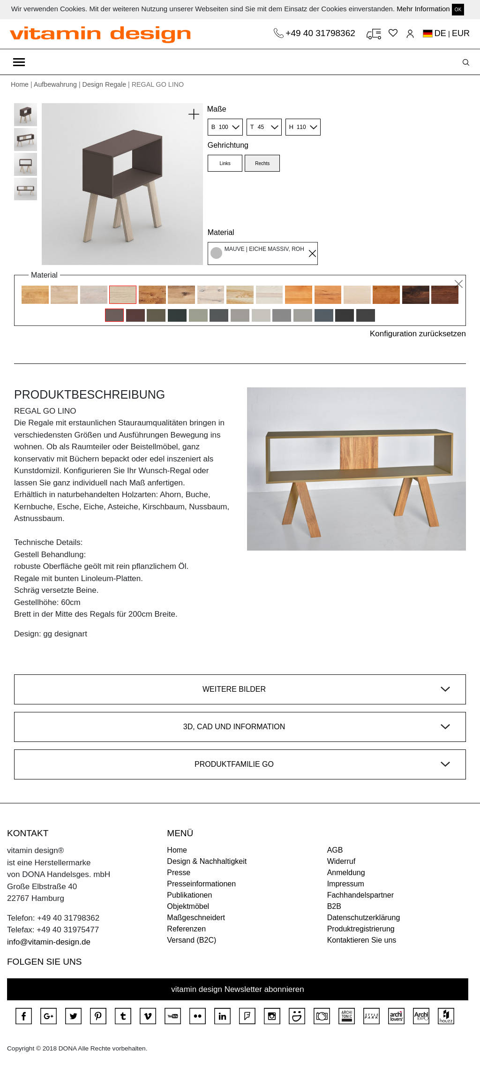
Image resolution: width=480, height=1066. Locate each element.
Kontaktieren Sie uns (362, 940)
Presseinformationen (201, 884)
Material (221, 232)
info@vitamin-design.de (48, 941)
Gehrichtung (228, 145)
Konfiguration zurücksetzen (418, 333)
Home (20, 84)
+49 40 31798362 (321, 33)
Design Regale (104, 84)
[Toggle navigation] (19, 62)
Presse (178, 873)
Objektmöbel (188, 906)
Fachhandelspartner (360, 895)
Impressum (345, 884)
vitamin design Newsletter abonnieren (237, 989)
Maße (216, 109)
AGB (335, 850)
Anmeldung (346, 873)
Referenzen (186, 929)
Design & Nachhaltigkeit (207, 861)
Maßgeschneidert (196, 918)
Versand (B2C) (191, 940)
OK (458, 9)
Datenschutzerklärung (363, 918)
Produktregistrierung (361, 929)
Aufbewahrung (55, 84)
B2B (334, 906)
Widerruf (341, 861)
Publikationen (189, 895)
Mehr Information (423, 9)
